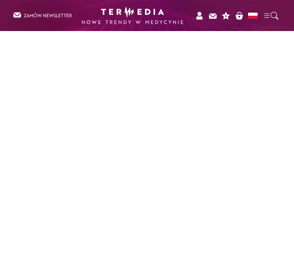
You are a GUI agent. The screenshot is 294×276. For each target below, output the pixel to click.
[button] (270, 15)
